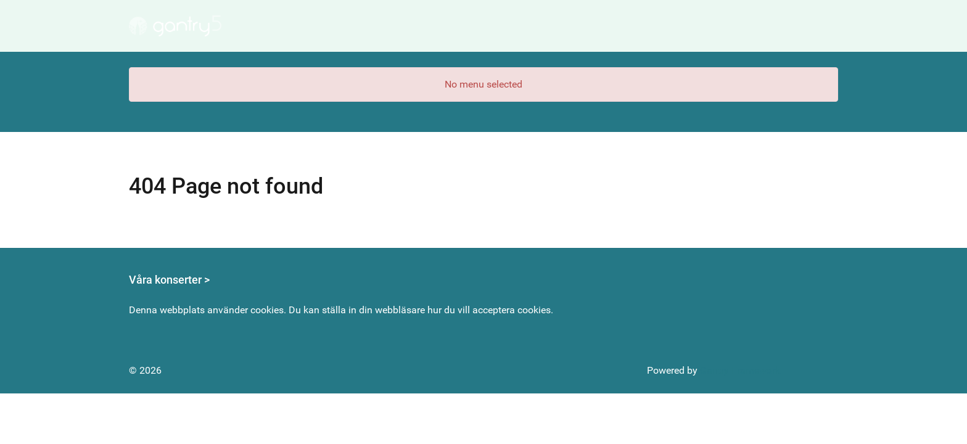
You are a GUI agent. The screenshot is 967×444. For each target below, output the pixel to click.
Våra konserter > (169, 279)
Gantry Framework (740, 370)
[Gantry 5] (175, 25)
